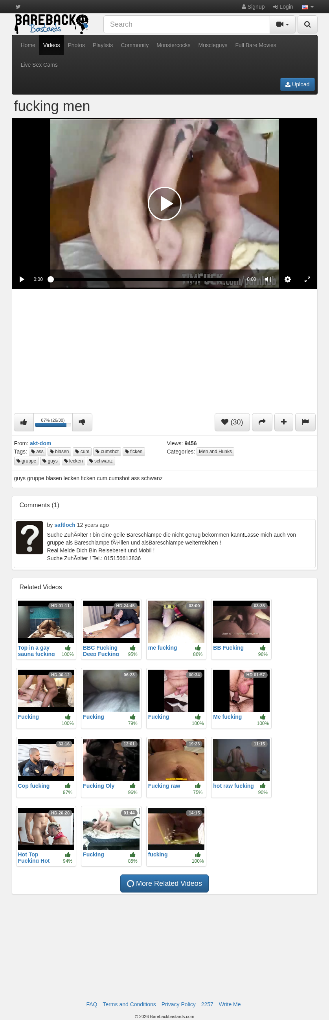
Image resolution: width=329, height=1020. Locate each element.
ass (37, 451)
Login (283, 7)
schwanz (101, 461)
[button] (308, 6)
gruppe (27, 461)
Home (28, 45)
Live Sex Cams (39, 65)
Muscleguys (213, 45)
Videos (51, 45)
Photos (76, 45)
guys (50, 461)
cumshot (107, 451)
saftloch (64, 525)
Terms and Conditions (129, 1004)
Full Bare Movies (255, 45)
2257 (207, 1004)
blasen (59, 451)
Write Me (230, 1004)
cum (82, 451)
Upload (297, 84)
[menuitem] (288, 279)
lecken (73, 461)
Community (135, 45)
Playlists (103, 45)
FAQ (91, 1004)
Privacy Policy (179, 1004)
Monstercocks (173, 45)
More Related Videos (164, 884)
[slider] (145, 279)
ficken (134, 451)
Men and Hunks (215, 451)
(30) (232, 422)
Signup (253, 7)
